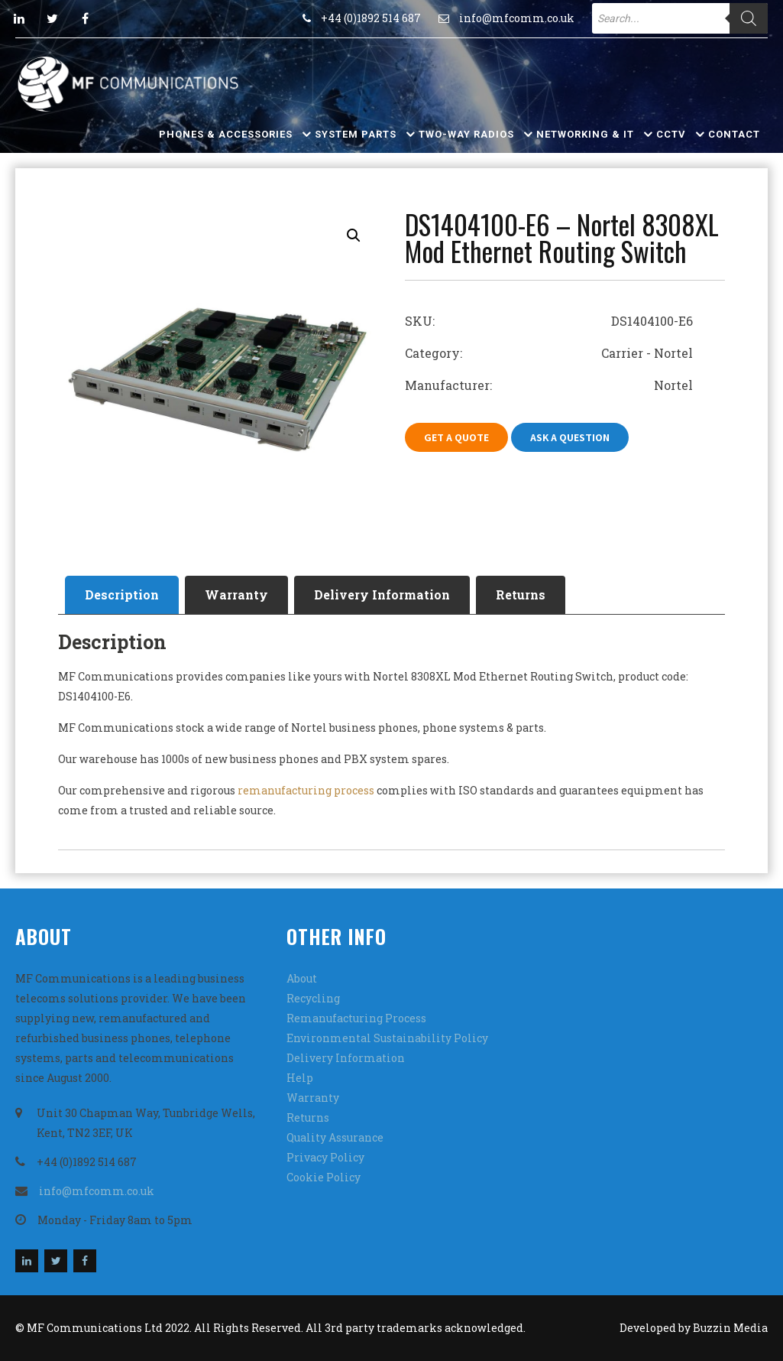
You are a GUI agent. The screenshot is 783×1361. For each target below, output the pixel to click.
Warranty (236, 594)
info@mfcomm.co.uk (516, 18)
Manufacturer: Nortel (549, 385)
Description (122, 594)
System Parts (355, 134)
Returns (520, 594)
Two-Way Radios (466, 134)
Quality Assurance (334, 1137)
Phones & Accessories (226, 134)
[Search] (749, 18)
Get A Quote (456, 437)
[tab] (122, 595)
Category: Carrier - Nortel (549, 353)
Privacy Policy (325, 1157)
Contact (734, 134)
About (301, 978)
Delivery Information (382, 594)
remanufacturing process (304, 790)
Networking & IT (585, 134)
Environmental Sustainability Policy (387, 1038)
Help (299, 1077)
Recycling (313, 998)
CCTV (671, 134)
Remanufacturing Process (356, 1018)
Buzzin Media (730, 1327)
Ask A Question (570, 437)
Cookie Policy (323, 1177)
